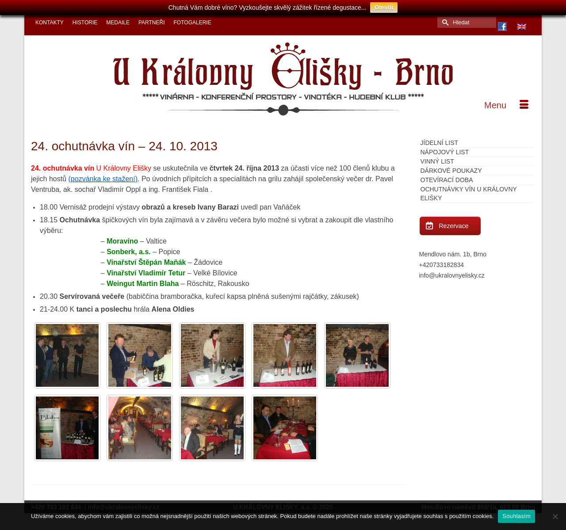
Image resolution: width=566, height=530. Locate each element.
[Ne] (555, 516)
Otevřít (384, 7)
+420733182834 (441, 261)
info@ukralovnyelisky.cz (452, 272)
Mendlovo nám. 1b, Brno (453, 251)
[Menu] (506, 102)
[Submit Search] (444, 19)
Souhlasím (516, 516)
